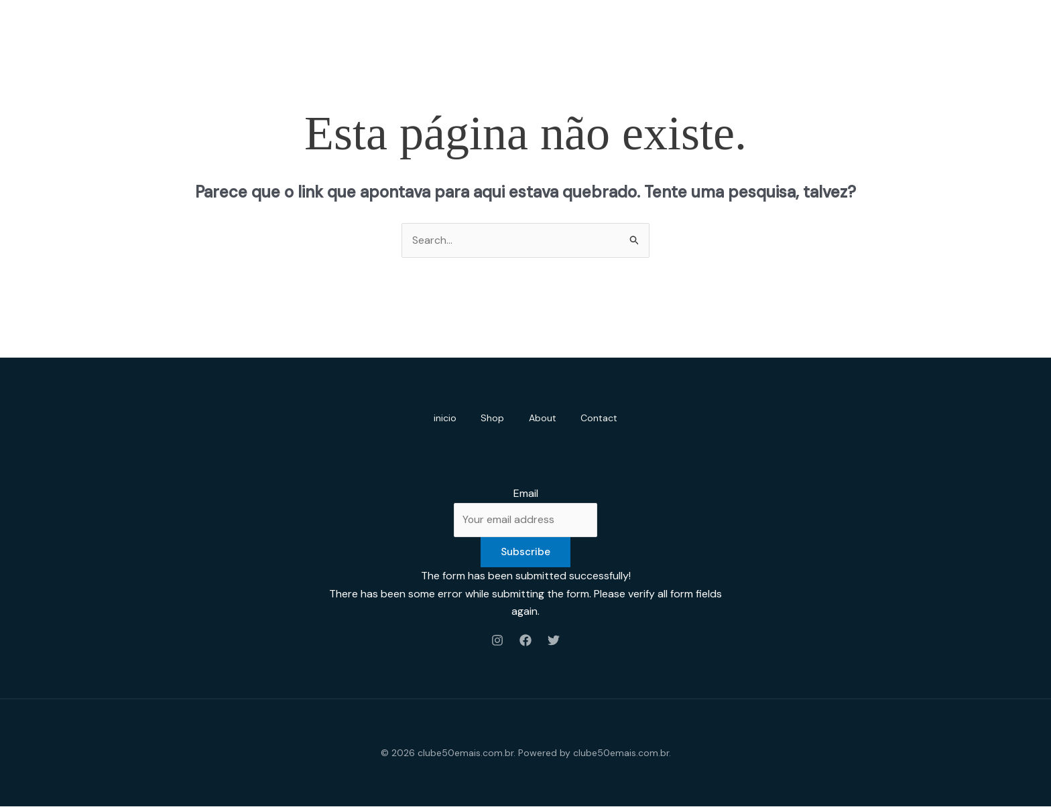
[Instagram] (497, 640)
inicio (441, 418)
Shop (491, 418)
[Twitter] (554, 640)
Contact (602, 418)
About (544, 418)
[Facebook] (525, 640)
